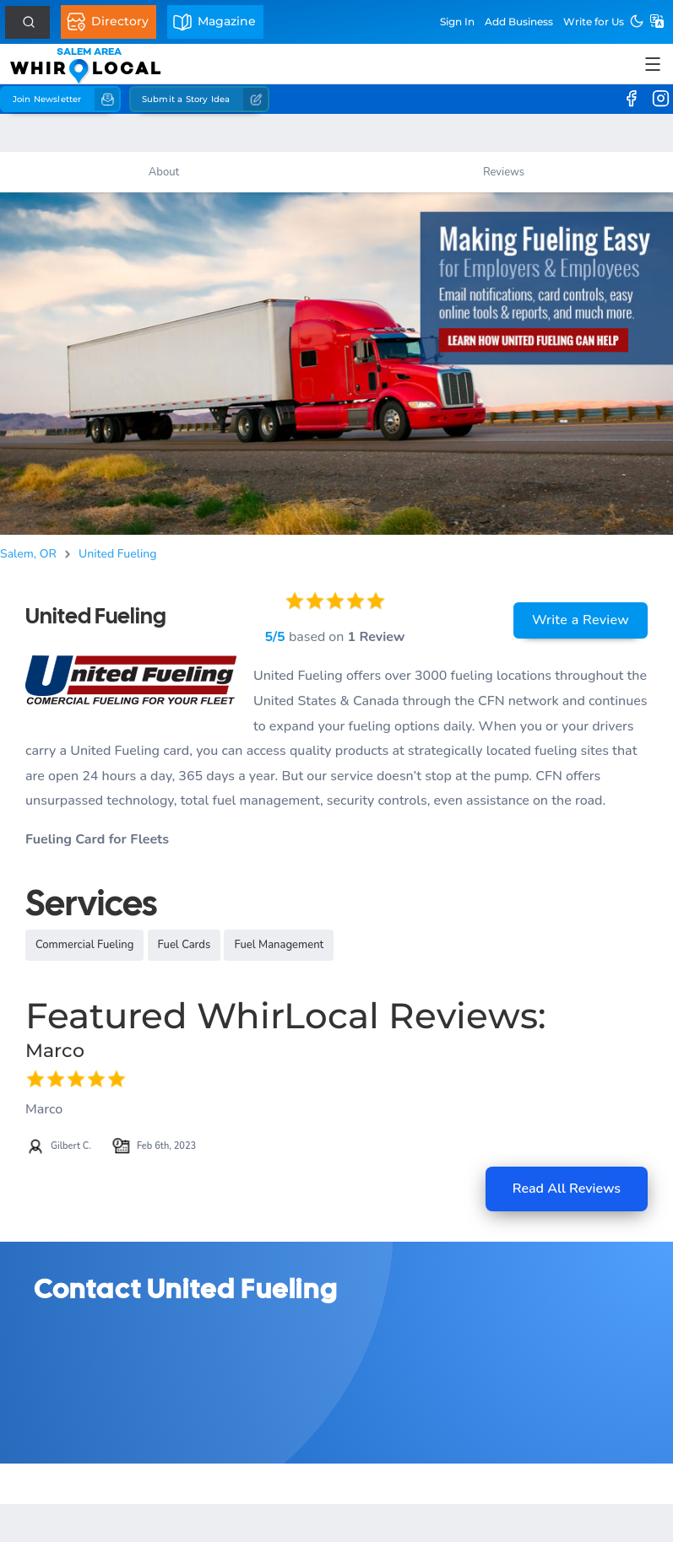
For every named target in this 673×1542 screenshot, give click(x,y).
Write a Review (580, 620)
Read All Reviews (567, 1188)
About (164, 172)
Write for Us (593, 21)
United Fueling (118, 554)
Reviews (503, 172)
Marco (54, 1050)
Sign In (457, 21)
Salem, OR (28, 554)
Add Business (519, 21)
